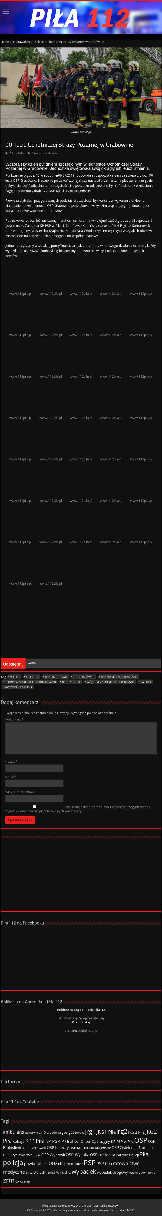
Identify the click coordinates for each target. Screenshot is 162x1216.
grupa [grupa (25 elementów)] (80, 1132)
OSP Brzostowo (56, 677)
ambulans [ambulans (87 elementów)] (13, 1132)
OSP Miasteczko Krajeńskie (119, 677)
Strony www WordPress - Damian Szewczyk (88, 1205)
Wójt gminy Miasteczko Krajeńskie (110, 682)
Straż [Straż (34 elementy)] (29, 1172)
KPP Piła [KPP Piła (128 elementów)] (35, 1140)
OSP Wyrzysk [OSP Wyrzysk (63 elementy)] (53, 1154)
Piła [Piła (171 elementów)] (144, 1154)
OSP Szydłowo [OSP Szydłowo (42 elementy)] (14, 1155)
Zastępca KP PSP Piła (19, 687)
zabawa (146, 682)
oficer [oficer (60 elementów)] (75, 1141)
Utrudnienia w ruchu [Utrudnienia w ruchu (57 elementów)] (52, 1172)
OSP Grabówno (84, 677)
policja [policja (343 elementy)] (13, 1162)
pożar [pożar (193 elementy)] (55, 1163)
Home (5, 42)
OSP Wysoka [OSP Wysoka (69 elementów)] (77, 1154)
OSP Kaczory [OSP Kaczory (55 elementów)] (58, 1147)
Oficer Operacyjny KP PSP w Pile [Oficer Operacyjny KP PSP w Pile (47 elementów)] (107, 1141)
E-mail (10, 776)
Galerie (52, 153)
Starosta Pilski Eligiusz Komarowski (30, 682)
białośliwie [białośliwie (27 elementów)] (31, 1132)
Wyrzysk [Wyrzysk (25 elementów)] (133, 1172)
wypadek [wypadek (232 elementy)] (84, 1171)
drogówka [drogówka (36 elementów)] (53, 1132)
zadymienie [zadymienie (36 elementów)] (147, 1172)
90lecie (15, 677)
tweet (32, 662)
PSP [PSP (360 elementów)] (90, 1162)
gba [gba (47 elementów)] (65, 1132)
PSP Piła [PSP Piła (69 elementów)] (104, 1163)
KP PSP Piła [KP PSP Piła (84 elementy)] (57, 1141)
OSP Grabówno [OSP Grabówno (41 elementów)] (34, 1148)
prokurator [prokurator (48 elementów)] (73, 1163)
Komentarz (14, 719)
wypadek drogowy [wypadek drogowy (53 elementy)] (112, 1172)
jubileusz (32, 677)
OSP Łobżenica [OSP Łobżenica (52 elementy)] (102, 1154)
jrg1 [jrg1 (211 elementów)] (90, 1131)
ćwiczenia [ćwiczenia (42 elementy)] (22, 1181)
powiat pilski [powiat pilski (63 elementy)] (36, 1163)
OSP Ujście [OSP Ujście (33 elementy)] (33, 1155)
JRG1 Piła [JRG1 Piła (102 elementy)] (106, 1132)
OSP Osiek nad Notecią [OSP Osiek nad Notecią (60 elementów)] (132, 1147)
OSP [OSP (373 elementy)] (140, 1140)
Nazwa (11, 761)
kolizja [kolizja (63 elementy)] (19, 1141)
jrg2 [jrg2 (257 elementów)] (121, 1131)
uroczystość (71, 682)
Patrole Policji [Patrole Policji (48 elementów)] (127, 1154)
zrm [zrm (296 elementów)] (9, 1180)
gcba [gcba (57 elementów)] (72, 1132)
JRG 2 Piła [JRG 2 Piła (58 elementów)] (136, 1132)
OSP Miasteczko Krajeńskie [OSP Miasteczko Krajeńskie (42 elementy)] (90, 1148)
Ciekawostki (21, 42)
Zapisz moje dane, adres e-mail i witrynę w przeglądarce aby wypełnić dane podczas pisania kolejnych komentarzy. (77, 809)
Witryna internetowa (19, 792)
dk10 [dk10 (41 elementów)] (42, 1132)
